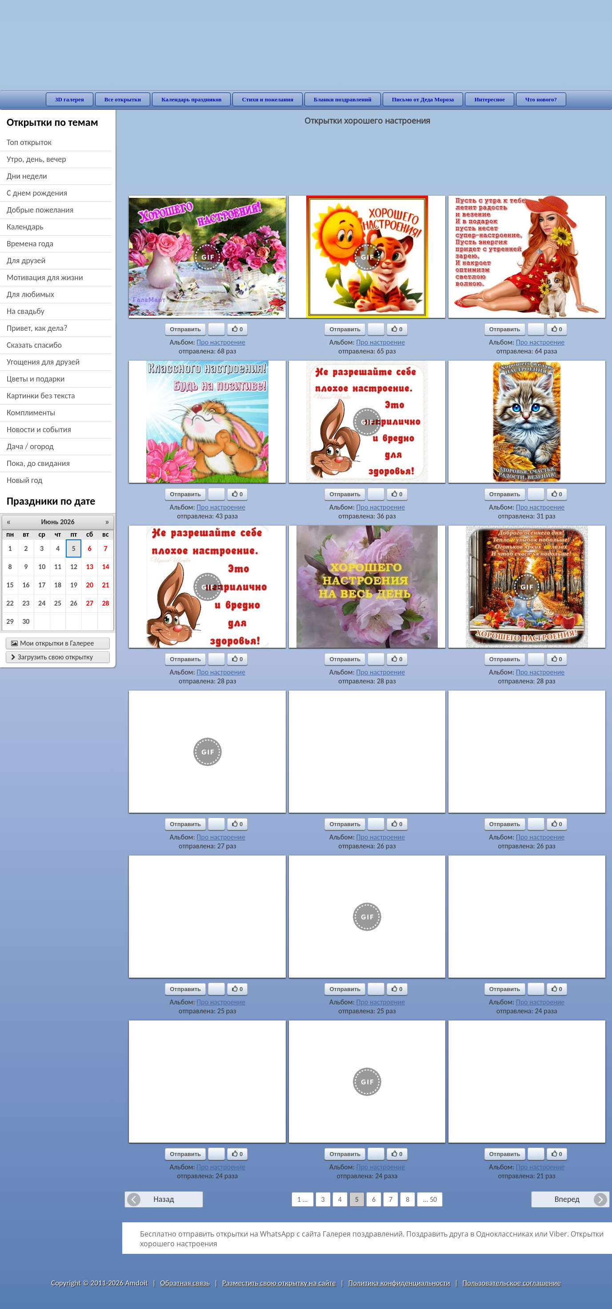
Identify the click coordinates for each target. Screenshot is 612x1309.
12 (73, 566)
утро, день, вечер (36, 159)
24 (41, 603)
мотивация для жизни (45, 277)
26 (73, 603)
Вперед (567, 1199)
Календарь (25, 227)
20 (89, 585)
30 (25, 621)
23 (25, 603)
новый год (24, 480)
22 (9, 603)
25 (57, 603)
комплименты (31, 413)
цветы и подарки (35, 379)
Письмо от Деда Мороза (423, 99)
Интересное (489, 99)
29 (9, 621)
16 (25, 585)
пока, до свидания (38, 463)
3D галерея (69, 99)
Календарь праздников (191, 99)
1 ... (302, 1199)
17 (41, 585)
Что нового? (541, 99)
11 (57, 566)
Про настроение (220, 342)
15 (9, 585)
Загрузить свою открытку (52, 657)
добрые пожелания (40, 210)
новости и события (39, 429)
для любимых (30, 294)
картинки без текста (41, 396)
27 (89, 603)
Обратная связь (185, 1283)
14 (105, 566)
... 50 (430, 1199)
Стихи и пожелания (267, 99)
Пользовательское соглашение (512, 1283)
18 (57, 585)
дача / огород (30, 446)
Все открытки (122, 99)
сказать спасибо (34, 345)
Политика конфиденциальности (399, 1283)
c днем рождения (37, 193)
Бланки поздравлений (343, 99)
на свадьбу (25, 311)
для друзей (26, 260)
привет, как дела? (37, 328)
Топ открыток (29, 142)
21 (105, 585)
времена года (30, 244)
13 (89, 566)
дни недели (27, 176)
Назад (163, 1199)
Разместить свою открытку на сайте (279, 1283)
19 (73, 585)
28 (105, 603)
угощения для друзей (43, 362)
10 (41, 566)
